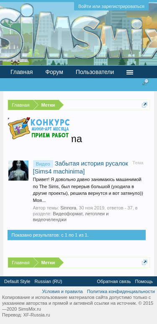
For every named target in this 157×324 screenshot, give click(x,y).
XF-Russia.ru (36, 314)
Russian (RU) (48, 281)
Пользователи (95, 72)
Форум (54, 72)
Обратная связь (114, 281)
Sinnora (68, 207)
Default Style (17, 281)
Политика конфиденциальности (121, 291)
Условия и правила (62, 291)
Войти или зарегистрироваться (111, 6)
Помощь (144, 281)
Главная (21, 72)
